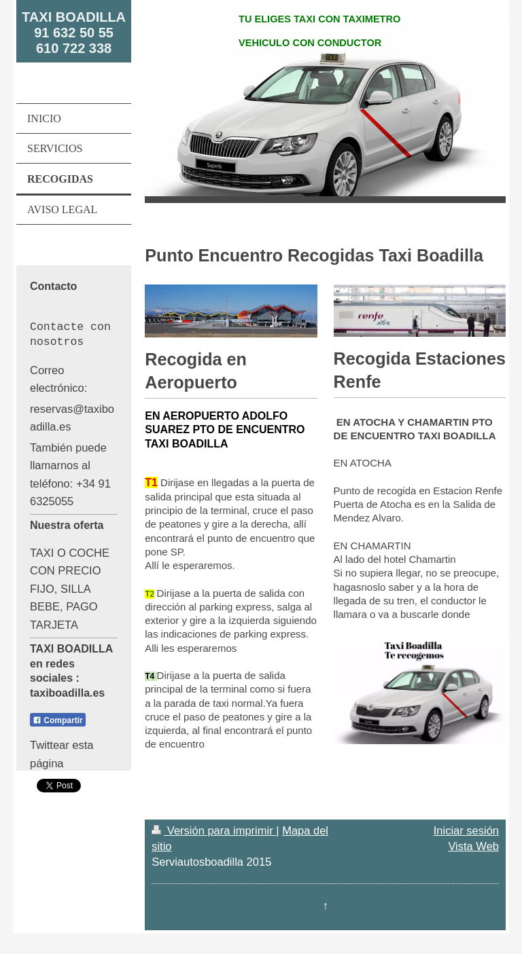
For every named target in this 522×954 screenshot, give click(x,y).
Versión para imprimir (214, 830)
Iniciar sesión (466, 830)
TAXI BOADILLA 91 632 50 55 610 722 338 (74, 33)
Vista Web (473, 846)
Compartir (58, 720)
